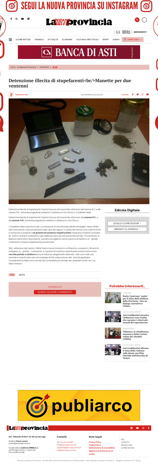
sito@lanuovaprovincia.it (66, 450)
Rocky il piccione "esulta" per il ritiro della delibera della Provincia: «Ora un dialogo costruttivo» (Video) (135, 301)
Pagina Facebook (13, 19)
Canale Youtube (24, 19)
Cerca (137, 19)
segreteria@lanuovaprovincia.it (69, 448)
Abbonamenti (140, 32)
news (22, 275)
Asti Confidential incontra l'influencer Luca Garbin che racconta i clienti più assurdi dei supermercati (136, 319)
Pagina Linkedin (30, 19)
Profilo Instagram (18, 19)
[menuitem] (23, 39)
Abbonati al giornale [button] (126, 229)
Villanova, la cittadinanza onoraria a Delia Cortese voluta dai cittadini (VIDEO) (136, 335)
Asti (54, 67)
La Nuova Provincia (26, 67)
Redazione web (21, 95)
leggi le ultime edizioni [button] (126, 223)
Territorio (44, 67)
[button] (11, 38)
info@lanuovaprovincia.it (66, 445)
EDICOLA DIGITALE (123, 32)
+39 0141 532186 (66, 442)
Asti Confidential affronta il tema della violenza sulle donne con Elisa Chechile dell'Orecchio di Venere (136, 353)
